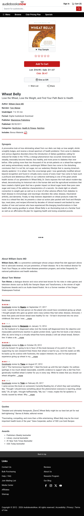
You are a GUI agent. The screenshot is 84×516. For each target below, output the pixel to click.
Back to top (42, 454)
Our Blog (47, 481)
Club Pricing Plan (33, 14)
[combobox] (42, 8)
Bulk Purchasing (9, 471)
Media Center (7, 485)
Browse (18, 14)
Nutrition (41, 128)
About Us (48, 471)
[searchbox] (39, 8)
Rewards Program (51, 476)
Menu (6, 14)
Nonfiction (16, 128)
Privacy (70, 507)
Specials (48, 14)
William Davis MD (16, 104)
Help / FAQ (6, 476)
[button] (7, 14)
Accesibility (60, 507)
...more (29, 318)
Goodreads (6, 307)
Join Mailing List (9, 481)
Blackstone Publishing (20, 120)
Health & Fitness (29, 128)
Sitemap (5, 494)
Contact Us (6, 467)
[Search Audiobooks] (79, 8)
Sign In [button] (66, 4)
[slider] (42, 56)
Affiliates (5, 490)
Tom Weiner (15, 108)
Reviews (47, 467)
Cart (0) (77, 3)
